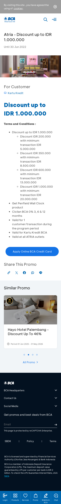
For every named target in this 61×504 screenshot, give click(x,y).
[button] (24, 354)
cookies (18, 8)
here (6, 476)
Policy (30, 441)
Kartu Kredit (13, 93)
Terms (53, 441)
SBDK (8, 441)
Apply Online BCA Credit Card (32, 251)
